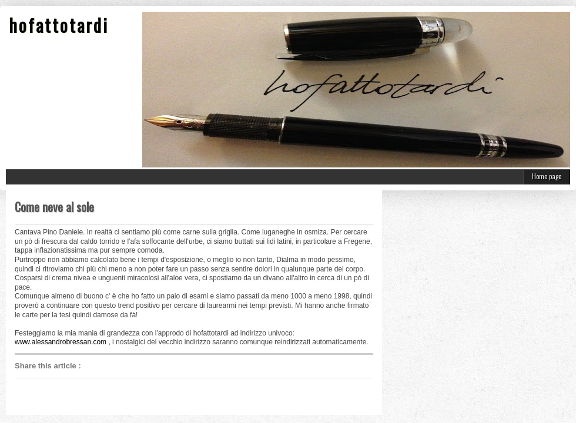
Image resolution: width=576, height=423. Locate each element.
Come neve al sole (54, 207)
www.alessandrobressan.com (60, 342)
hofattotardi (59, 25)
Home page (546, 176)
